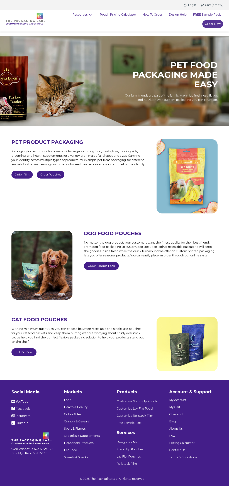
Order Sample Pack (101, 266)
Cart (208, 5)
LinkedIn (22, 423)
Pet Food (70, 450)
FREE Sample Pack (207, 14)
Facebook (23, 408)
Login (192, 5)
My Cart (174, 407)
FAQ (172, 435)
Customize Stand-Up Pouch (137, 401)
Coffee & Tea (73, 414)
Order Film (22, 174)
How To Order (152, 14)
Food (67, 400)
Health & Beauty (75, 407)
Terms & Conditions (183, 457)
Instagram (23, 416)
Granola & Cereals (76, 421)
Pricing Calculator (181, 443)
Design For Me (127, 442)
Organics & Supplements (82, 435)
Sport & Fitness (75, 428)
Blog (172, 421)
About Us (176, 428)
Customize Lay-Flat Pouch (135, 408)
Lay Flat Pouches (129, 456)
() (217, 5)
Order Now (213, 24)
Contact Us (177, 450)
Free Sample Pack (129, 423)
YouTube (22, 401)
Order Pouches (51, 174)
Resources (80, 14)
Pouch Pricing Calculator (118, 14)
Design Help (178, 14)
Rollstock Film (127, 463)
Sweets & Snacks (76, 457)
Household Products (79, 443)
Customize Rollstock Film (135, 415)
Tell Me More (24, 352)
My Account (177, 400)
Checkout (176, 414)
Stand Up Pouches (130, 449)
